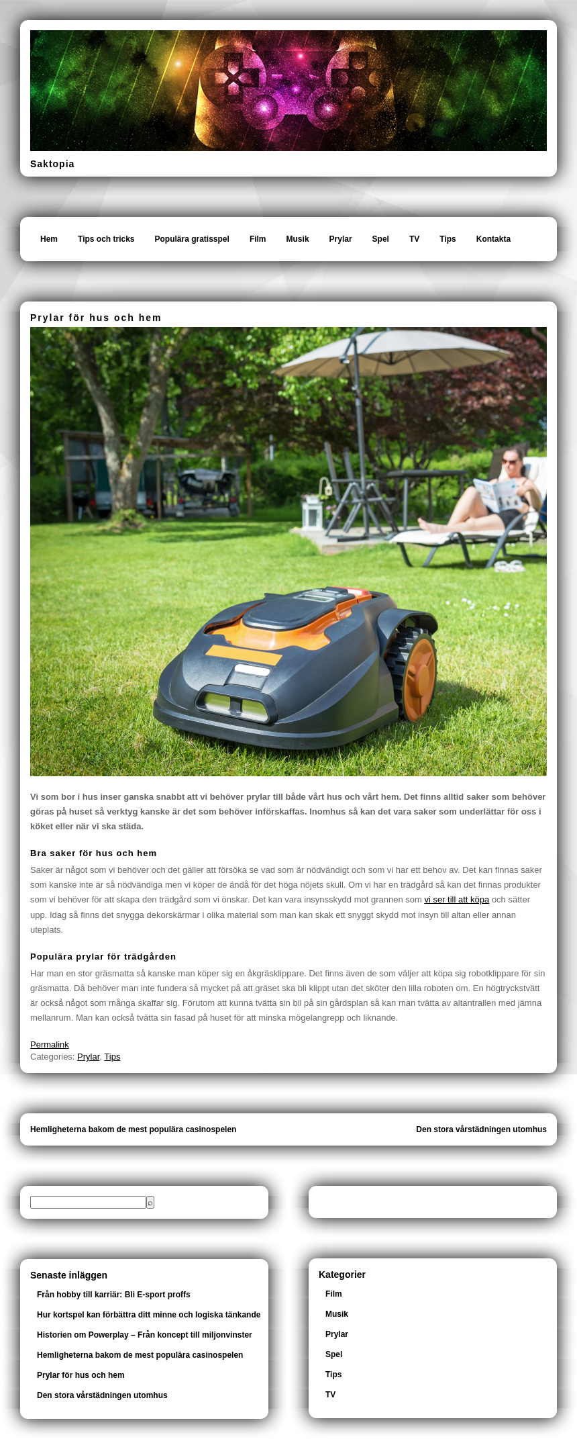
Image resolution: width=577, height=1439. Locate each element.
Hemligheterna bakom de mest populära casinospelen (133, 1129)
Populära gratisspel (192, 239)
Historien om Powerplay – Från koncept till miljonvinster (144, 1335)
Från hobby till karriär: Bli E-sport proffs (114, 1294)
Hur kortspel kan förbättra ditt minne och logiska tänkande (148, 1314)
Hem (49, 239)
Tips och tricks (106, 239)
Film (258, 239)
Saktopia (52, 163)
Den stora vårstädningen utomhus (481, 1129)
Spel (380, 239)
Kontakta (493, 239)
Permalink (49, 1044)
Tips (447, 239)
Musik (297, 239)
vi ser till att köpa (456, 899)
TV (414, 239)
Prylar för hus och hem (81, 1375)
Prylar (340, 239)
